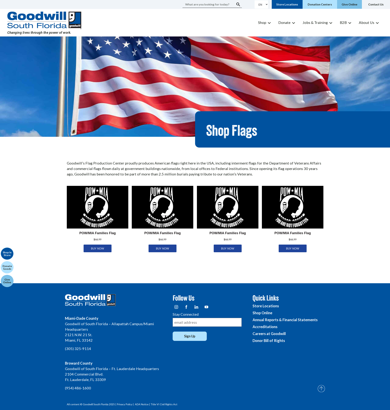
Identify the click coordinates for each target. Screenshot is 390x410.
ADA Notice (142, 404)
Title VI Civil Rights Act (164, 404)
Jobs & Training (315, 22)
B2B (343, 22)
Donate (284, 22)
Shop (262, 22)
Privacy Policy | (125, 404)
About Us (366, 22)
